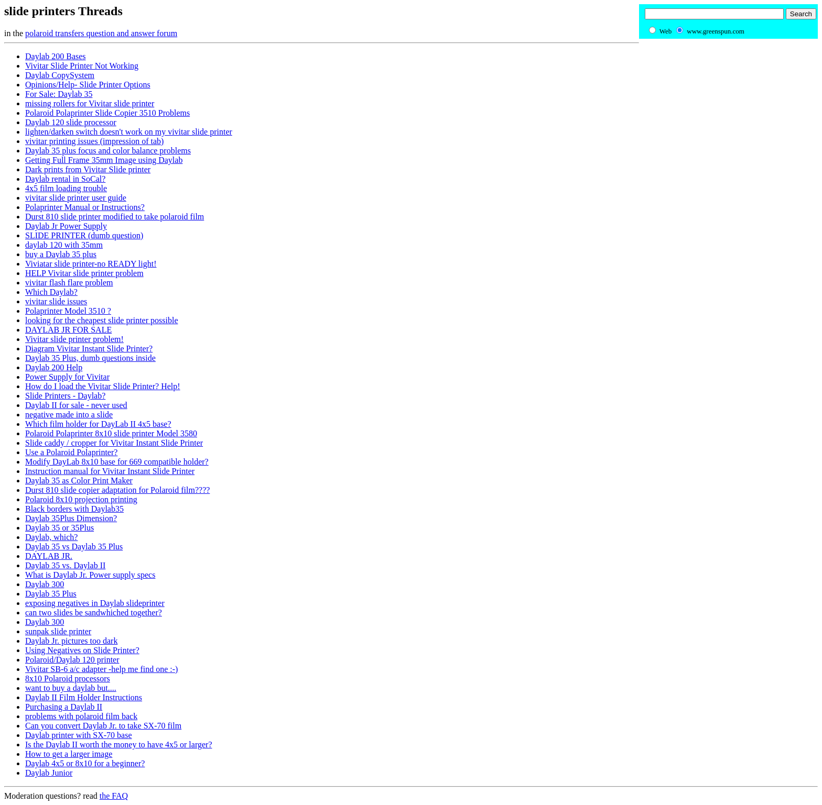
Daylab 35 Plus (51, 593)
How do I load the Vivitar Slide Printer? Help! (102, 386)
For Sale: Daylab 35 (58, 94)
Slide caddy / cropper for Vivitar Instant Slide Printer (114, 442)
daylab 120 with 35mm (64, 244)
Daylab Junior (48, 772)
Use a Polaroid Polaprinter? (71, 452)
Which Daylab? (51, 292)
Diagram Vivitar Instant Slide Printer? (89, 348)
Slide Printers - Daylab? (65, 395)
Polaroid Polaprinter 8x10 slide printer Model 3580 (111, 433)
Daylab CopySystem (59, 75)
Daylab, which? (51, 537)
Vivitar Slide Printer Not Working (81, 65)
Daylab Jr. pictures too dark (71, 640)
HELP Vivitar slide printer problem (84, 273)
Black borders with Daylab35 (74, 508)
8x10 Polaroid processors (67, 678)
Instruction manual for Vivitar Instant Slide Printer (109, 471)
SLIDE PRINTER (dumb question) (84, 235)
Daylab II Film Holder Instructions (83, 697)
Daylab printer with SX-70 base (78, 735)
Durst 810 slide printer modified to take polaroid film (114, 216)
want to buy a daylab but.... (70, 687)
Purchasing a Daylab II (63, 706)
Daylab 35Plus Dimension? (71, 518)
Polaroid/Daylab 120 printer (72, 659)
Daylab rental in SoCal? (65, 178)
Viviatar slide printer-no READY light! (91, 263)
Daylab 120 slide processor (70, 122)
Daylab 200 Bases (55, 56)
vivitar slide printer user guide (75, 197)
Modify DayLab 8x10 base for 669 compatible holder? (117, 461)
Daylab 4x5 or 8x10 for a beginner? (85, 763)
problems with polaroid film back (81, 716)
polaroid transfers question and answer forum (101, 33)
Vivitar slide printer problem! (74, 339)
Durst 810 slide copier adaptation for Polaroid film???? (117, 490)
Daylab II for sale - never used (76, 405)
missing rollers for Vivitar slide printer (89, 103)
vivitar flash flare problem (69, 282)
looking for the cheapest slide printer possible (101, 320)
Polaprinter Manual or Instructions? (85, 207)
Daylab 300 (44, 584)
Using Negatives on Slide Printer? (82, 650)
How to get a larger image (68, 753)
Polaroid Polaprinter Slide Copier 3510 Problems (107, 112)
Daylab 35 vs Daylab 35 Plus (74, 546)
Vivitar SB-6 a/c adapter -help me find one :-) (101, 669)
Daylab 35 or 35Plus (59, 527)
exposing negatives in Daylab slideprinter (95, 603)
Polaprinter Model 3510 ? (68, 310)
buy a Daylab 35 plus (60, 254)
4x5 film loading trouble (66, 188)
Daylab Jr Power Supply (66, 226)
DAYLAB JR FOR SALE (68, 329)
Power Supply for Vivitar (67, 376)
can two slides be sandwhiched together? (93, 612)
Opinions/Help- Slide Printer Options (87, 84)
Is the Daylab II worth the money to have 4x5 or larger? (118, 744)
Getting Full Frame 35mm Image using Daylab (103, 160)
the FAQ (114, 795)
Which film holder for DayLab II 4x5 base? (98, 424)
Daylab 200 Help (53, 367)
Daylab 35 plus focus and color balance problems (108, 150)
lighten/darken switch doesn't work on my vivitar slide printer (128, 131)
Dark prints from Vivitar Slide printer (87, 169)
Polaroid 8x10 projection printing (81, 499)
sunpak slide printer (58, 631)
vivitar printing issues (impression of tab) (94, 141)
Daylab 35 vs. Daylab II (65, 565)
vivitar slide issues (56, 301)
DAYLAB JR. (48, 556)
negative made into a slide (69, 414)
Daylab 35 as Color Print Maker (79, 480)
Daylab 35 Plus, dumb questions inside (90, 358)
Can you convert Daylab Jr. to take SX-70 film (103, 725)
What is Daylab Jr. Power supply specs (90, 574)
